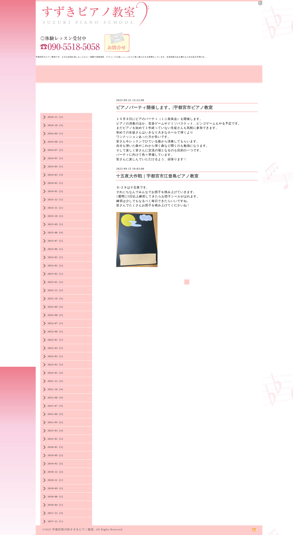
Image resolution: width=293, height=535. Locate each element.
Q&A (216, 71)
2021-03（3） (56, 430)
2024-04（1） (56, 166)
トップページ (49, 71)
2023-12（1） (56, 199)
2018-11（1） (56, 480)
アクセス (232, 71)
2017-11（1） (56, 521)
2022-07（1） (56, 323)
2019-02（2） (56, 463)
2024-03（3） (56, 174)
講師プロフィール (52, 77)
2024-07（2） (56, 150)
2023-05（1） (56, 257)
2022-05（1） (56, 339)
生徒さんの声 (196, 71)
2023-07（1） (56, 240)
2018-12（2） (56, 471)
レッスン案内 (116, 71)
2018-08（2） (56, 496)
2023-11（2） (56, 207)
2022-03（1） (56, 356)
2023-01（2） (56, 282)
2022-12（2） (56, 290)
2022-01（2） (56, 372)
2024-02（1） (56, 183)
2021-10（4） (56, 389)
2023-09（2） (56, 224)
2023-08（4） (56, 232)
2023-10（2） (56, 216)
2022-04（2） (56, 348)
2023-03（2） (56, 265)
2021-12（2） (56, 381)
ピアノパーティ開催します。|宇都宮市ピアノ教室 (164, 107)
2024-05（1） (56, 158)
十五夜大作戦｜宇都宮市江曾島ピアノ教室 (157, 176)
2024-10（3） (56, 125)
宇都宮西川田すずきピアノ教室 (73, 529)
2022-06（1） (56, 331)
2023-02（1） (56, 273)
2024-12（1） (56, 117)
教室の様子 (171, 71)
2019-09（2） (56, 455)
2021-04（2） (56, 422)
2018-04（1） (56, 504)
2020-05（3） (56, 447)
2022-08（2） (56, 315)
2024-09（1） (56, 133)
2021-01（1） (56, 438)
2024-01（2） (56, 191)
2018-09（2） (56, 488)
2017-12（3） (56, 513)
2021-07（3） (56, 405)
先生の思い (91, 71)
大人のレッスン (144, 71)
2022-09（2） (56, 306)
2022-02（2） (56, 364)
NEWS (71, 71)
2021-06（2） (56, 414)
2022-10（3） (56, 298)
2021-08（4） (56, 397)
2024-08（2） (56, 141)
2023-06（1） (56, 249)
